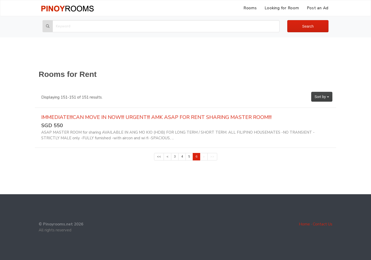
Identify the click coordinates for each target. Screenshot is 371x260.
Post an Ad (318, 8)
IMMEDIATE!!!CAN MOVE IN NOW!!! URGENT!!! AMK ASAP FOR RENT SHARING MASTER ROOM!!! (156, 117)
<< (159, 157)
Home (304, 224)
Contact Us (322, 224)
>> (212, 157)
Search (308, 26)
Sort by (322, 97)
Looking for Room (282, 8)
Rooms (250, 8)
